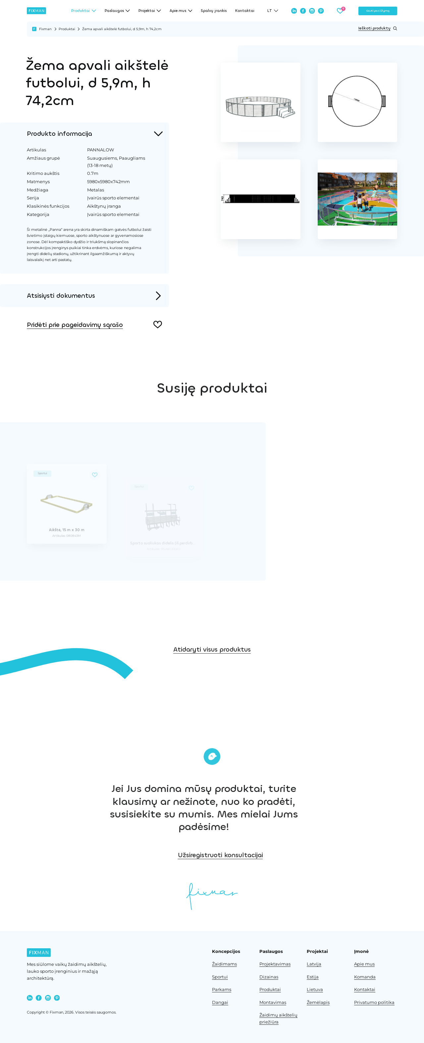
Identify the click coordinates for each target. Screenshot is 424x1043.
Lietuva (315, 989)
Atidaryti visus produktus (212, 673)
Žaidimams (224, 964)
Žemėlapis (318, 1002)
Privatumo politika (374, 1002)
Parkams (221, 989)
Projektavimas (275, 964)
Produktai (67, 29)
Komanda (365, 976)
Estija (313, 976)
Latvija (314, 964)
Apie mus (364, 964)
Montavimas (272, 1002)
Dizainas (268, 976)
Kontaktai (244, 11)
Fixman (45, 29)
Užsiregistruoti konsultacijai (292, 855)
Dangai (220, 1002)
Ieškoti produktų (377, 28)
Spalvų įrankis (214, 11)
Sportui (220, 976)
